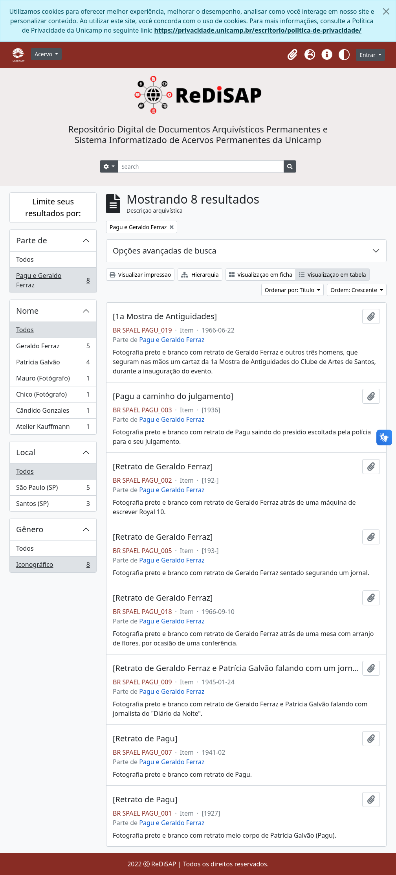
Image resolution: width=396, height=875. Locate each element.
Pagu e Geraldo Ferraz (53, 280)
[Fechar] (386, 11)
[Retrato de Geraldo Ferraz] (163, 466)
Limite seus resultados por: (53, 207)
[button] (292, 54)
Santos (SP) (53, 505)
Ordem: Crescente (354, 290)
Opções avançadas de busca (164, 250)
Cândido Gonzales (53, 412)
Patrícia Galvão (53, 363)
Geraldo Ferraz (53, 347)
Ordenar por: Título (290, 290)
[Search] (201, 166)
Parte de (31, 240)
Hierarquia (199, 274)
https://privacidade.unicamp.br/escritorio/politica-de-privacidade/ (258, 30)
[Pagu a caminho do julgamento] (173, 396)
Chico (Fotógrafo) (53, 396)
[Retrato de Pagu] (145, 738)
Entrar (368, 55)
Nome (27, 310)
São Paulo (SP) (53, 489)
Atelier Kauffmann (53, 428)
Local (25, 452)
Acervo (44, 54)
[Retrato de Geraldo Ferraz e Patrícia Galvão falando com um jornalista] (236, 668)
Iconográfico (53, 566)
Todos (25, 259)
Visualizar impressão (140, 274)
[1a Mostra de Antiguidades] (165, 316)
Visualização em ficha (261, 274)
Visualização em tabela (332, 274)
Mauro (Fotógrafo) (53, 379)
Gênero (29, 529)
